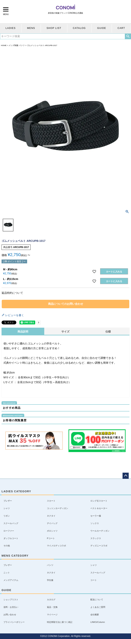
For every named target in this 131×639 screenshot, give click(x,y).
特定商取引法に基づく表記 (59, 622)
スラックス (95, 538)
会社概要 (94, 614)
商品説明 (23, 331)
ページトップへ (126, 476)
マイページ (52, 614)
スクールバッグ (10, 523)
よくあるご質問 (97, 607)
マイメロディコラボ (56, 545)
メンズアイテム (10, 580)
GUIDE (101, 28)
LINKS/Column (97, 622)
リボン (6, 516)
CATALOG (79, 28)
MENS (31, 28)
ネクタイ (51, 516)
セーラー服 (95, 516)
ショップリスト (10, 599)
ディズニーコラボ (98, 545)
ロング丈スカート (98, 501)
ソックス (94, 523)
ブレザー (7, 501)
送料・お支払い (10, 607)
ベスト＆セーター (98, 508)
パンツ (50, 565)
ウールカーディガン (99, 531)
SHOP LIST (54, 28)
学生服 (50, 580)
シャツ (6, 508)
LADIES (11, 28)
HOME (4, 45)
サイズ (65, 331)
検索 (128, 36)
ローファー (8, 531)
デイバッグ (52, 523)
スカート (51, 501)
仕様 (108, 331)
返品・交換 (52, 607)
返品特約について (12, 292)
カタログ (51, 599)
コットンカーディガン (57, 508)
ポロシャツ (52, 531)
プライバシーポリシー (14, 622)
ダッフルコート (10, 538)
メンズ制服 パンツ (17, 45)
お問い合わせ (9, 614)
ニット (6, 572)
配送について (96, 599)
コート (93, 580)
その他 (6, 545)
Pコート (51, 538)
